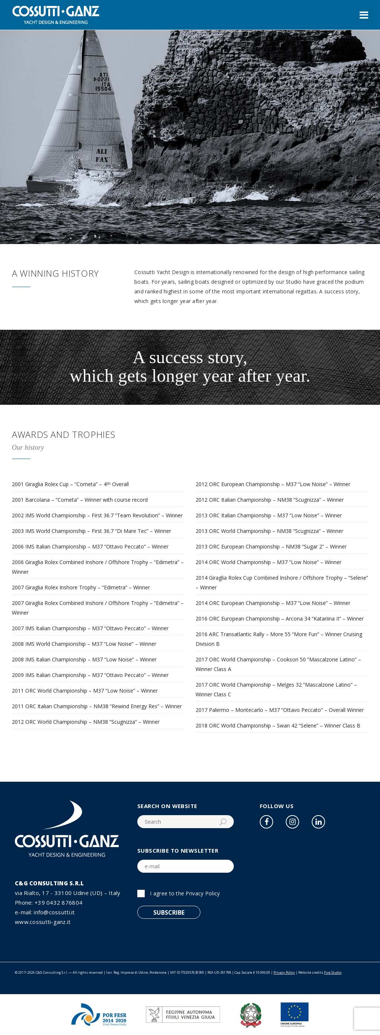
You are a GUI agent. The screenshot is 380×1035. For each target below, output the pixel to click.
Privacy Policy (203, 893)
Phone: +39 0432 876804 (48, 902)
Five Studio (332, 972)
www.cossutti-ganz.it (43, 921)
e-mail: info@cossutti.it (45, 912)
